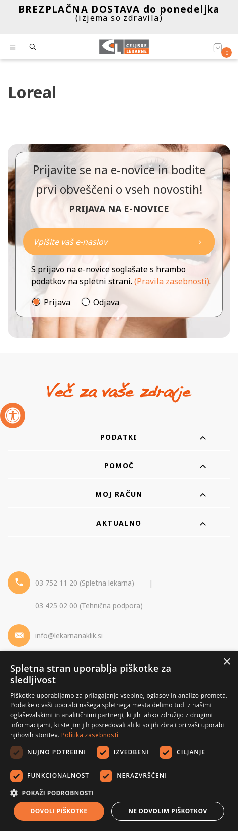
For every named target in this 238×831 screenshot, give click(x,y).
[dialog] (119, 741)
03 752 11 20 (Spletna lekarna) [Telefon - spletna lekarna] (84, 583)
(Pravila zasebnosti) (171, 281)
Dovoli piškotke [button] (58, 811)
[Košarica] (217, 47)
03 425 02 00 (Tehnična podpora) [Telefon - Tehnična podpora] (89, 605)
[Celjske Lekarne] (124, 46)
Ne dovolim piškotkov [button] (167, 811)
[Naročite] (119, 241)
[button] (119, 793)
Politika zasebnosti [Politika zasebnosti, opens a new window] (90, 735)
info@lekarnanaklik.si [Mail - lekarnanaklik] (69, 635)
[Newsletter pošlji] (200, 241)
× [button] (226, 662)
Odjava (106, 302)
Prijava (57, 302)
